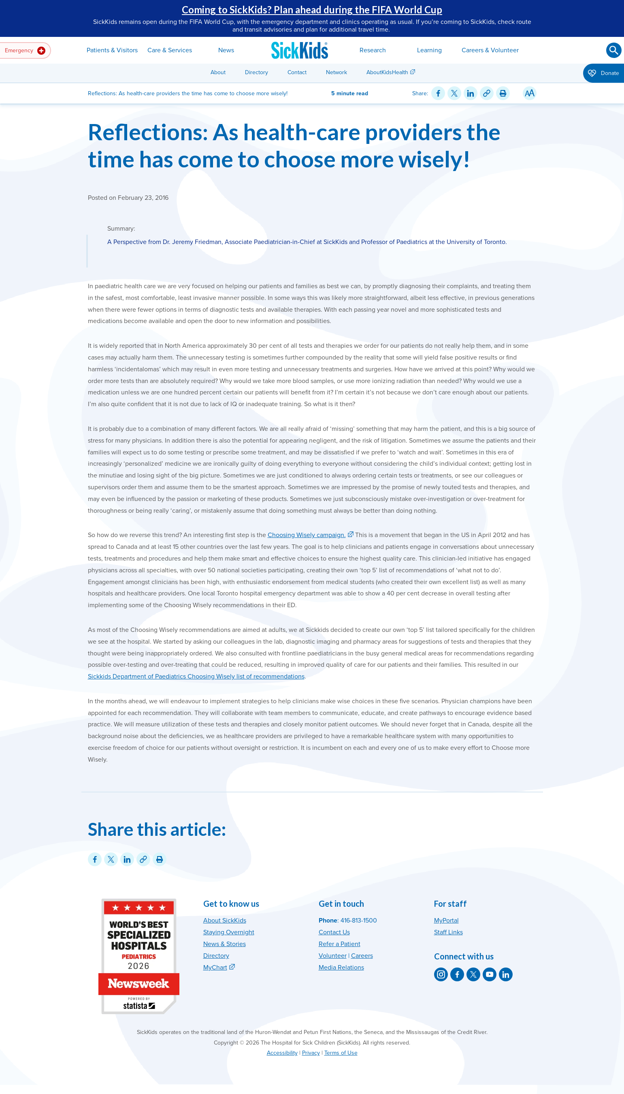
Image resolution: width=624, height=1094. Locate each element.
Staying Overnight (228, 932)
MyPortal (446, 920)
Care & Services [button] (169, 50)
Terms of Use (341, 1052)
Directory (256, 72)
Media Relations (341, 967)
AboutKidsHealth (387, 72)
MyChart (215, 967)
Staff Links (448, 932)
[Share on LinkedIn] (470, 93)
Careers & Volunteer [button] (490, 50)
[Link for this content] (487, 93)
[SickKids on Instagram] (441, 974)
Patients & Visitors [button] (112, 50)
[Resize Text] (530, 93)
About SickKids (224, 920)
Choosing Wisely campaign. (307, 535)
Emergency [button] (25, 51)
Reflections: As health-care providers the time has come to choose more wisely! (294, 145)
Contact (297, 72)
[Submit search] (614, 50)
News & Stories (224, 944)
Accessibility (282, 1052)
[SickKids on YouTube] (489, 974)
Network (336, 72)
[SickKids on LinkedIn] (506, 974)
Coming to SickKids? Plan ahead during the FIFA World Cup (312, 9)
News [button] (226, 50)
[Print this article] (503, 93)
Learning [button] (429, 50)
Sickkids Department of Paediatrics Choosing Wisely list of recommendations (196, 676)
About (218, 72)
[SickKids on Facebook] (457, 974)
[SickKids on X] (473, 974)
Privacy (311, 1052)
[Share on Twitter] (454, 93)
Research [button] (373, 50)
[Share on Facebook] (438, 93)
